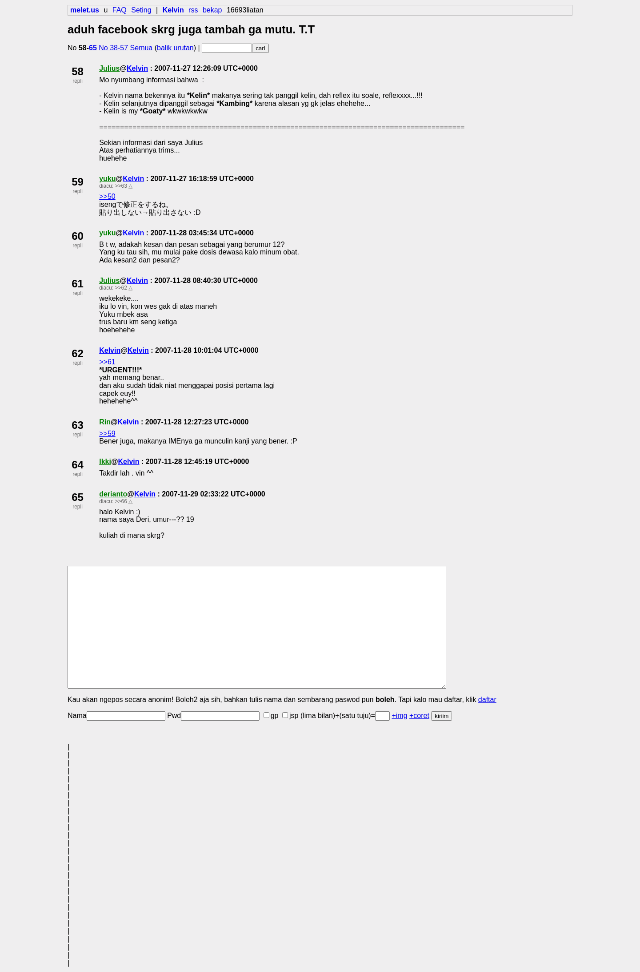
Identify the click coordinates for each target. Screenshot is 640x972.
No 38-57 (113, 48)
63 (78, 425)
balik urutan (175, 48)
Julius (109, 68)
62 (78, 353)
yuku (107, 178)
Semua (141, 48)
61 (78, 284)
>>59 (107, 433)
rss (193, 10)
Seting (141, 10)
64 (78, 465)
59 (78, 182)
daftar (487, 699)
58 (78, 71)
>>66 (121, 501)
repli (77, 81)
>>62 (121, 288)
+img (399, 715)
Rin (105, 422)
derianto (113, 494)
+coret (419, 715)
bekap (212, 10)
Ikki (105, 461)
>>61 (107, 362)
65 (93, 48)
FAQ (119, 10)
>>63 (121, 186)
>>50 (107, 196)
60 (78, 236)
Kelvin (137, 68)
